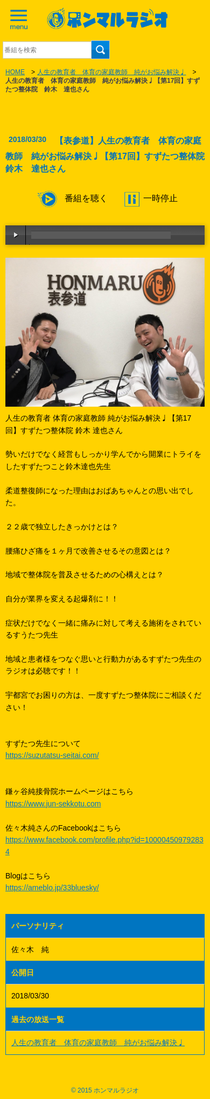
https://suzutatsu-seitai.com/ (52, 755)
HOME (15, 72)
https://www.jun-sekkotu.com (53, 803)
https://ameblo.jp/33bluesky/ (52, 887)
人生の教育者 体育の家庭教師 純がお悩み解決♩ (111, 72)
